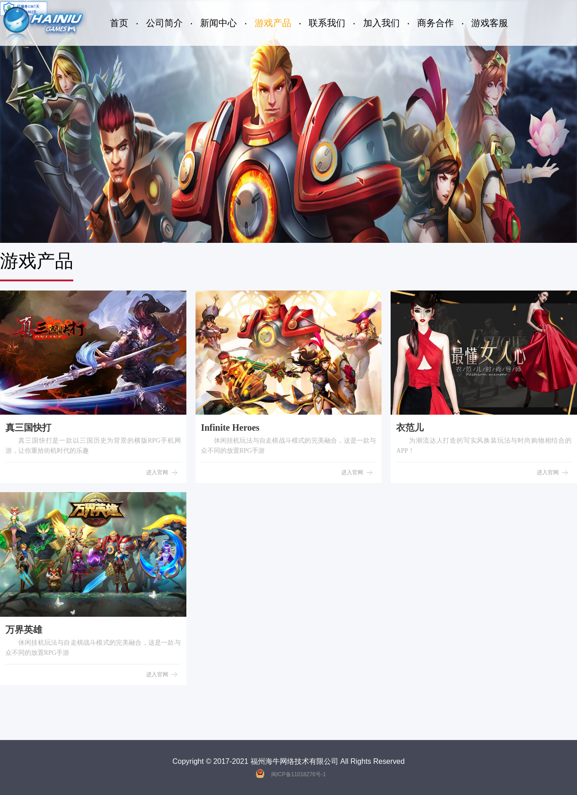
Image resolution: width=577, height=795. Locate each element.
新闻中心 (218, 23)
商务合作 (435, 23)
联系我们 (327, 23)
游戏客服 (489, 23)
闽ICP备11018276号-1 (298, 774)
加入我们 (381, 23)
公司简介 (164, 23)
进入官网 (157, 472)
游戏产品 (273, 23)
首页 (119, 23)
